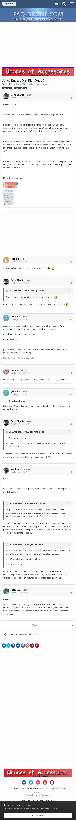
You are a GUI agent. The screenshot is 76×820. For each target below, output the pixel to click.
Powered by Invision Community (38, 795)
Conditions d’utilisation (48, 809)
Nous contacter (58, 788)
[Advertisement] (38, 43)
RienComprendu (48, 800)
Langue (15, 788)
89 (29, 95)
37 (25, 590)
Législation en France (40, 84)
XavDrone (25, 800)
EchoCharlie (10, 84)
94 (25, 317)
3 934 (27, 469)
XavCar (34, 800)
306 (25, 259)
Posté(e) (20, 98)
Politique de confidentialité (35, 788)
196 (23, 370)
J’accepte (38, 815)
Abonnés (36, 625)
